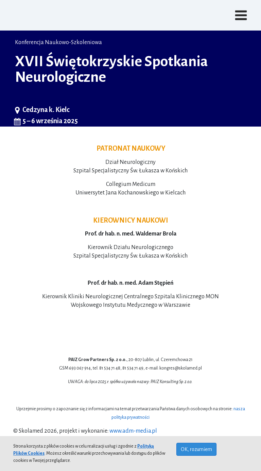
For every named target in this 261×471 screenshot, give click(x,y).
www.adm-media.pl (133, 431)
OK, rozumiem (196, 449)
